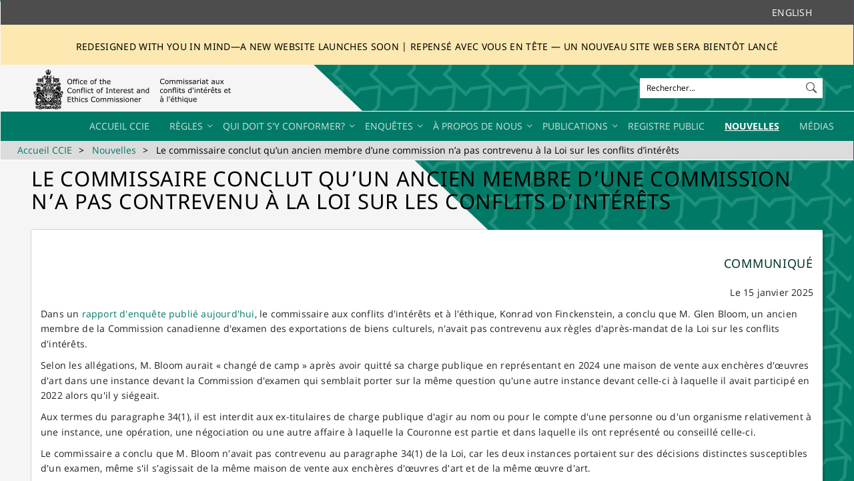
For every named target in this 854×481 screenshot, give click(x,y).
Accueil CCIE (44, 150)
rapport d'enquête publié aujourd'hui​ (168, 313)
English (792, 12)
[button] (812, 85)
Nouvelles (114, 150)
